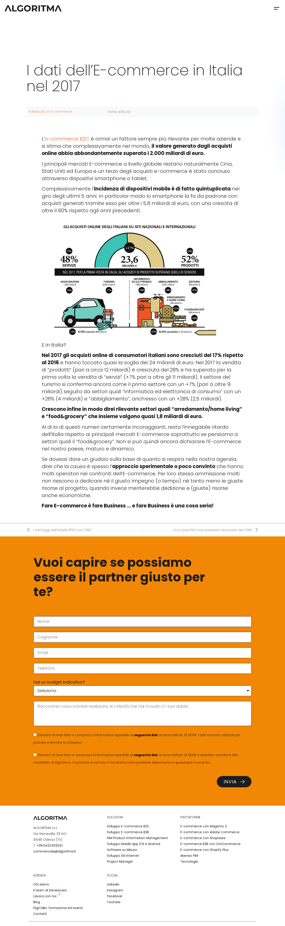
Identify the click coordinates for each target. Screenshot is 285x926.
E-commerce (61, 111)
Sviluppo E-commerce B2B (128, 832)
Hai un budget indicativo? (59, 682)
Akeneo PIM (189, 855)
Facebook (114, 896)
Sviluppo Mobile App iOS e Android (133, 844)
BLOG (126, 112)
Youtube (114, 902)
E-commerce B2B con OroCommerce (210, 844)
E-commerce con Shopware (202, 838)
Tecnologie (189, 861)
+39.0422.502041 (49, 845)
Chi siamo (41, 884)
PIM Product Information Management (137, 838)
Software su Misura (122, 849)
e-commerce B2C (67, 138)
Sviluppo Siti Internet (123, 855)
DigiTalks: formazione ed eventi (58, 908)
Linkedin (113, 884)
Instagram (115, 890)
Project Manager (120, 861)
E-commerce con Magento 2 (203, 826)
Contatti (40, 914)
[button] (276, 8)
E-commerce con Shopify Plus (204, 849)
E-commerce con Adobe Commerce (209, 832)
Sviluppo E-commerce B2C (128, 826)
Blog (36, 902)
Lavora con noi (47, 896)
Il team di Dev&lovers (50, 890)
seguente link (146, 735)
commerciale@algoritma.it (54, 851)
